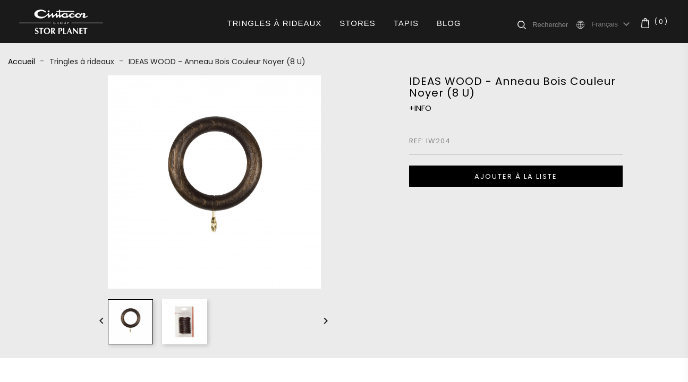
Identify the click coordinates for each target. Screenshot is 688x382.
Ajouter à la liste (515, 176)
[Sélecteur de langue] (612, 24)
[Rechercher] (553, 24)
